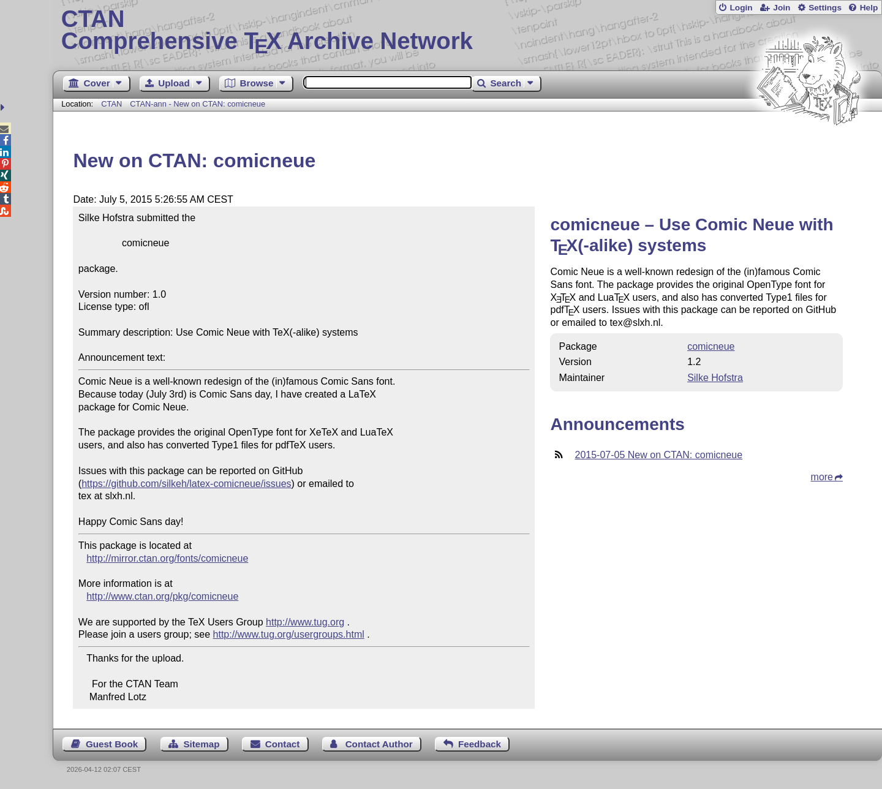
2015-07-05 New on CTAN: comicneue (658, 455)
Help (869, 7)
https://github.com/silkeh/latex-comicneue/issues (186, 483)
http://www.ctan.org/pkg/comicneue (162, 596)
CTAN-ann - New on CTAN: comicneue (197, 103)
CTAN (111, 103)
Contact (282, 744)
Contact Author (379, 744)
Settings (825, 7)
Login (740, 7)
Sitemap (201, 744)
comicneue (710, 346)
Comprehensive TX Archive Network (467, 30)
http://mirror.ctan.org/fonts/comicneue (167, 558)
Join (781, 7)
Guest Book (112, 744)
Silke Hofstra (715, 377)
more (822, 477)
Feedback (479, 744)
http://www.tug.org (305, 622)
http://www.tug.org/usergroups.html (288, 634)
